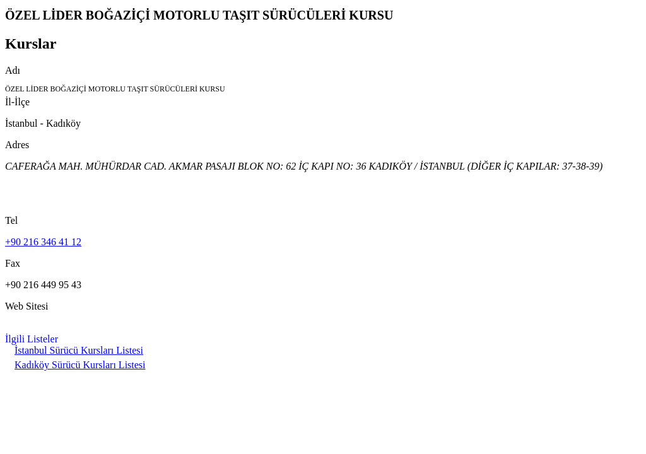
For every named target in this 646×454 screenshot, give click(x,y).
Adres (17, 144)
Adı (12, 70)
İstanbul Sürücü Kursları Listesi (79, 350)
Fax (12, 263)
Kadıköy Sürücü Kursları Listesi (80, 364)
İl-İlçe (17, 101)
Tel (11, 220)
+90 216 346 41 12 (43, 241)
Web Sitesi (26, 306)
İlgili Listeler (31, 339)
